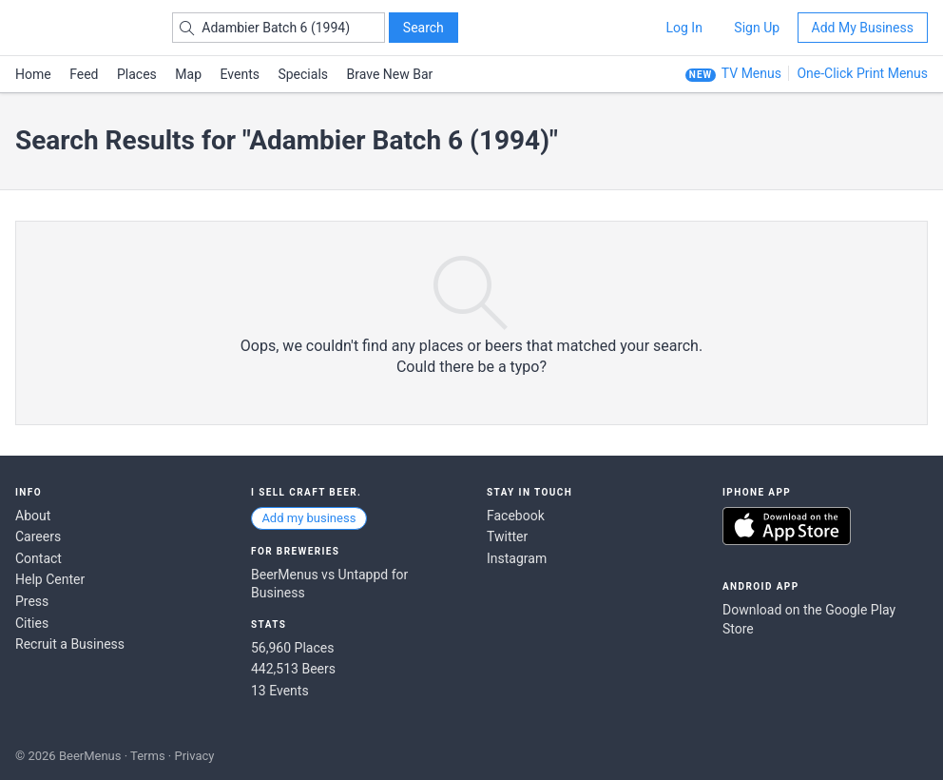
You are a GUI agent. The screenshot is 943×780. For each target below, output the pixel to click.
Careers (38, 536)
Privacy (194, 756)
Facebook (516, 515)
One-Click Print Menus (862, 73)
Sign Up (756, 27)
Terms (147, 756)
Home (33, 74)
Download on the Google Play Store (808, 619)
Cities (31, 623)
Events (240, 74)
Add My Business (863, 27)
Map (188, 74)
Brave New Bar (390, 74)
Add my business (308, 518)
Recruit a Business (70, 644)
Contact (38, 558)
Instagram (517, 558)
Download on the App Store (786, 526)
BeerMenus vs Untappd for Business (329, 584)
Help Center (50, 579)
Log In (683, 27)
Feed (83, 74)
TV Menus (751, 73)
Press (31, 601)
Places (137, 74)
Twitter (507, 536)
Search (423, 27)
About (32, 515)
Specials (303, 74)
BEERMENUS (82, 28)
